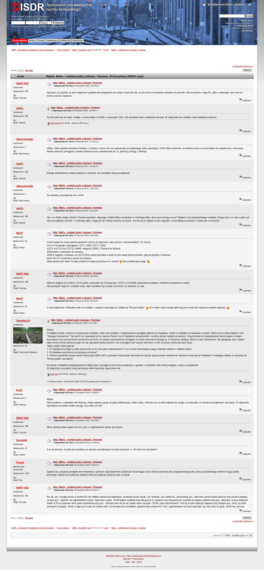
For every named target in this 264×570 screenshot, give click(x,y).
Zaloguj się (30, 16)
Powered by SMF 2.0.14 (115, 556)
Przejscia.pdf (54, 123)
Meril (19, 232)
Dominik (21, 440)
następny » (248, 66)
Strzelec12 (23, 320)
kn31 (19, 390)
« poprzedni (237, 66)
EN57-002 (22, 83)
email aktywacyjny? (39, 19)
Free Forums (138, 559)
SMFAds (126, 559)
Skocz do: (217, 535)
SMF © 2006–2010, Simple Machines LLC (144, 556)
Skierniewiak (24, 139)
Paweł (105, 50)
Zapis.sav (53, 374)
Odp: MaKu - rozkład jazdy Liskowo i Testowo (77, 83)
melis (19, 108)
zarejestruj (44, 16)
